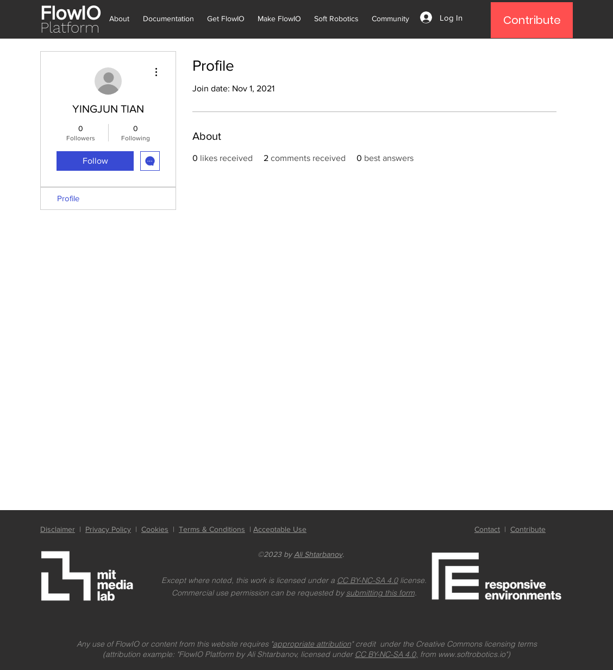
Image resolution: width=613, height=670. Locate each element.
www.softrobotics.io (471, 654)
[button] (122, 13)
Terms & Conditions (212, 529)
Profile (68, 198)
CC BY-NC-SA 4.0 (367, 580)
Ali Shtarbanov (318, 554)
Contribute (528, 529)
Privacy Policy (108, 529)
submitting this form (380, 593)
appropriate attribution (312, 644)
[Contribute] (532, 20)
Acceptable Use (279, 529)
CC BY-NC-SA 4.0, (386, 654)
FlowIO (70, 12)
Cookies (154, 529)
